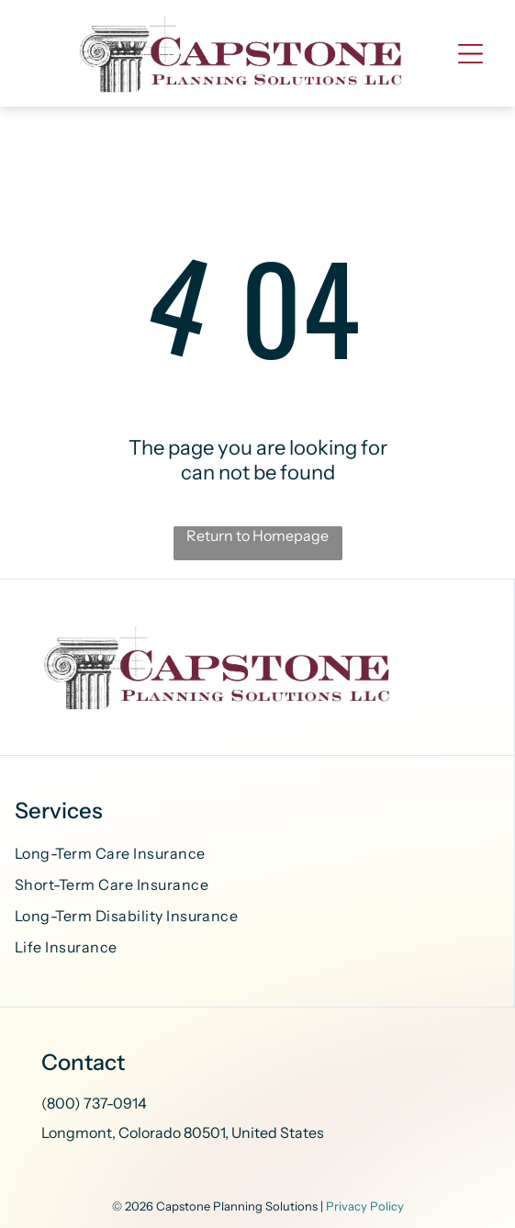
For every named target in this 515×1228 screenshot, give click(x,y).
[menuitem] (257, 856)
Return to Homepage (257, 535)
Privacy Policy (365, 1206)
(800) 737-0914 (94, 1103)
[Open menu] (470, 53)
